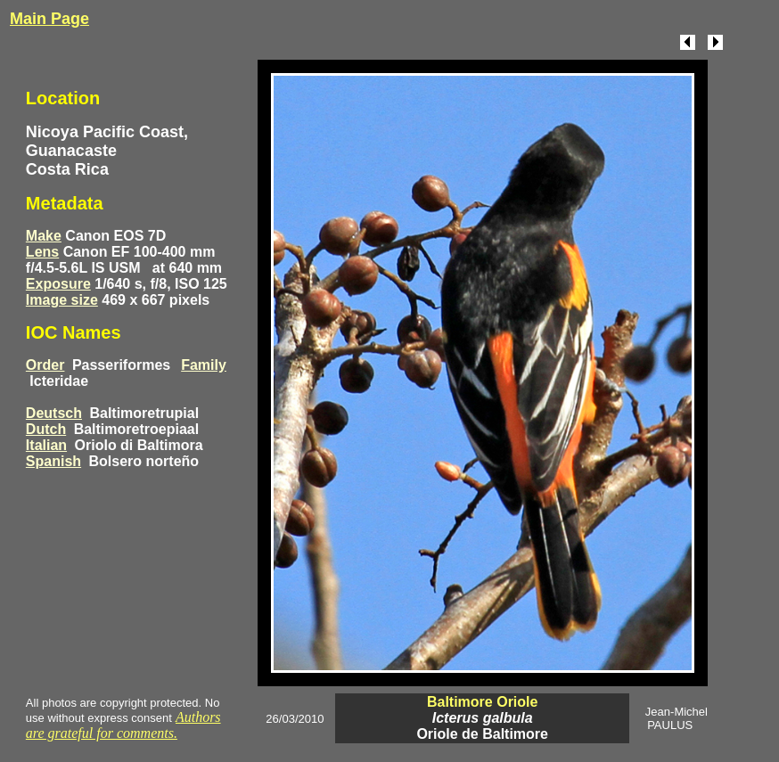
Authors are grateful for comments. (123, 725)
